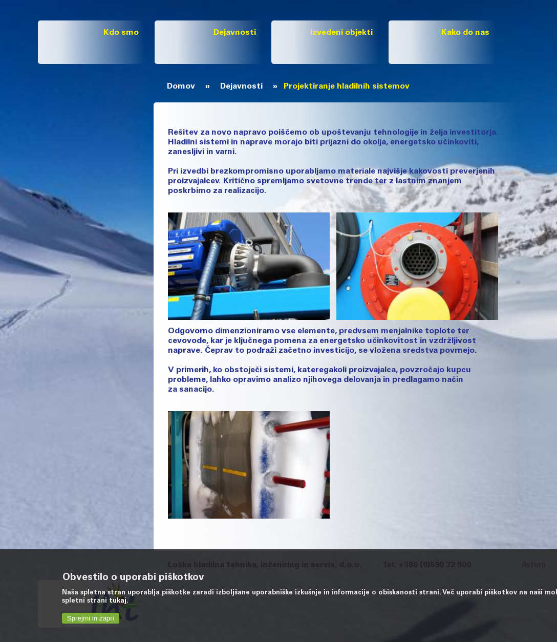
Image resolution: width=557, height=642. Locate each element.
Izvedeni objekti (341, 33)
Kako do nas (465, 33)
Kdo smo (121, 33)
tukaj (117, 601)
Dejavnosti (234, 33)
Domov (181, 86)
